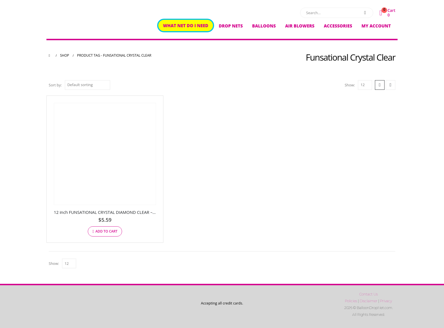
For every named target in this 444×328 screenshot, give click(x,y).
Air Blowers (300, 26)
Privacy (386, 301)
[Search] (365, 13)
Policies (351, 301)
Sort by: (55, 85)
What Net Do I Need (185, 25)
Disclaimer (368, 301)
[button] (380, 85)
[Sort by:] (87, 85)
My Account (376, 26)
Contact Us (368, 294)
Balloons (264, 26)
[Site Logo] (84, 21)
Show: (350, 85)
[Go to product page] (105, 154)
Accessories (338, 26)
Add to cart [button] (106, 231)
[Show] (365, 85)
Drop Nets (231, 26)
